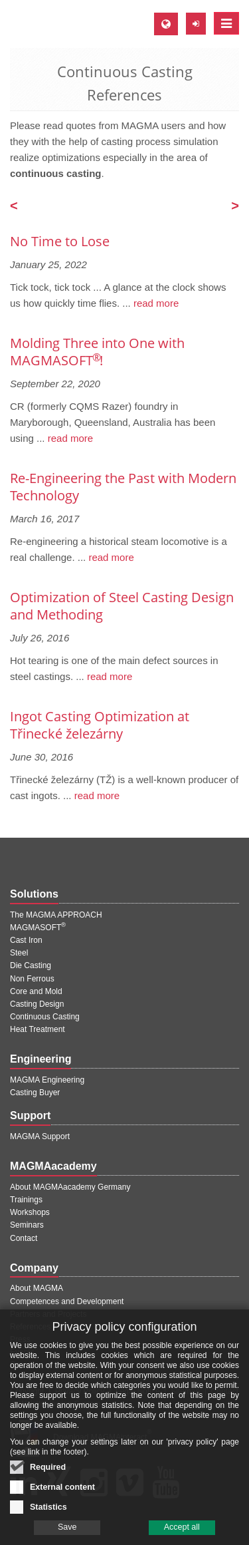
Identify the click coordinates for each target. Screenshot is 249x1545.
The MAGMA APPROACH (56, 915)
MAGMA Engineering (47, 1080)
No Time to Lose (60, 241)
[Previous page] (14, 206)
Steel (19, 952)
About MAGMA (36, 1288)
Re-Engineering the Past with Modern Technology (123, 486)
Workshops (30, 1212)
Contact (23, 1238)
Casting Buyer (35, 1092)
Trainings (26, 1199)
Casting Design (37, 1004)
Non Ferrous (32, 978)
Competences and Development (67, 1301)
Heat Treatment (37, 1029)
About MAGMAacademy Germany (70, 1187)
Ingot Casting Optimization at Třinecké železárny (99, 725)
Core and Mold (36, 991)
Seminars (27, 1225)
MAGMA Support (40, 1136)
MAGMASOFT (38, 927)
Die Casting (30, 965)
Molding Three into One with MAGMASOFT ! (97, 351)
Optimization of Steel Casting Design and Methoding (122, 605)
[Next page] (235, 206)
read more (155, 303)
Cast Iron (26, 940)
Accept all (182, 1529)
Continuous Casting (45, 1016)
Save (67, 1529)
